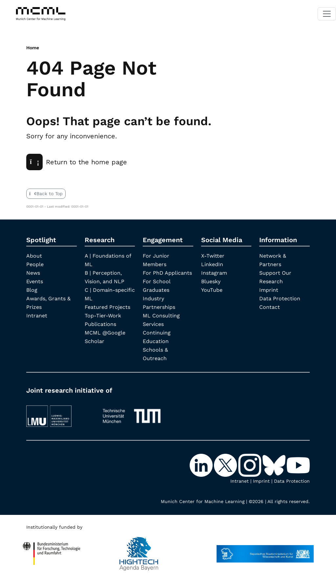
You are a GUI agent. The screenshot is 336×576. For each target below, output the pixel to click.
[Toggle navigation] (327, 13)
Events (34, 281)
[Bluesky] (274, 465)
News (33, 273)
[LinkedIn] (202, 465)
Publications (100, 324)
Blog (31, 290)
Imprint (268, 290)
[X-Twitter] (226, 465)
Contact (269, 307)
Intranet (36, 315)
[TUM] (131, 413)
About (34, 256)
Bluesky (210, 281)
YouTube (211, 290)
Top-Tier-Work (103, 315)
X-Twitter (212, 256)
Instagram (214, 273)
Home (32, 47)
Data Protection (279, 298)
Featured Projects (107, 307)
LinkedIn (212, 264)
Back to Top (46, 193)
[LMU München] (58, 413)
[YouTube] (298, 465)
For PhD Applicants (167, 273)
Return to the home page (76, 162)
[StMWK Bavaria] (265, 550)
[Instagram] (250, 465)
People (35, 264)
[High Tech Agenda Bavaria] (51, 550)
